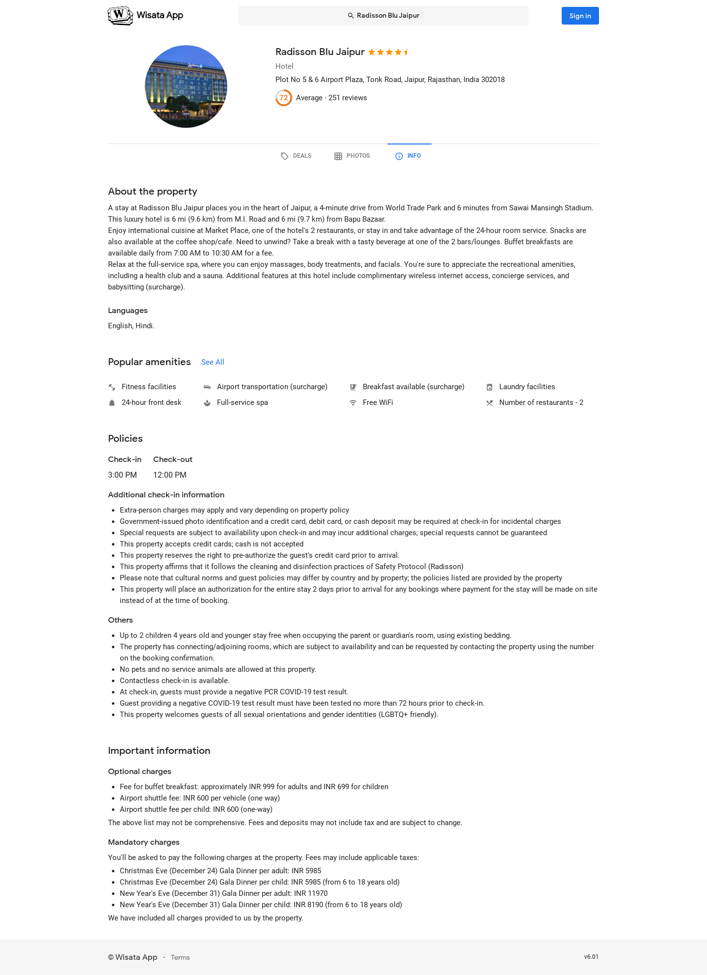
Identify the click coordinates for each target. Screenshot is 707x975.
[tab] (297, 156)
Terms (180, 957)
